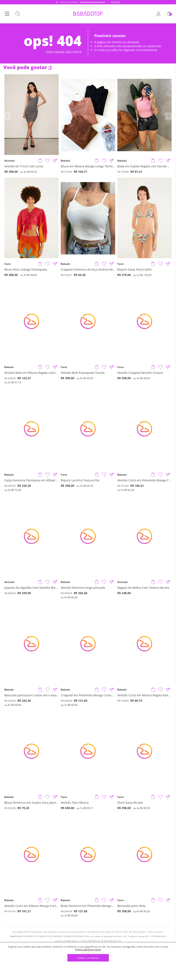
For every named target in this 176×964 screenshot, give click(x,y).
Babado (65, 160)
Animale (9, 160)
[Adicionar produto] (40, 160)
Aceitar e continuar (88, 958)
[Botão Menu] (7, 14)
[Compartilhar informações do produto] (55, 160)
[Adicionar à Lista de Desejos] (47, 160)
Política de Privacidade (88, 949)
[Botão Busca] (17, 14)
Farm (7, 264)
